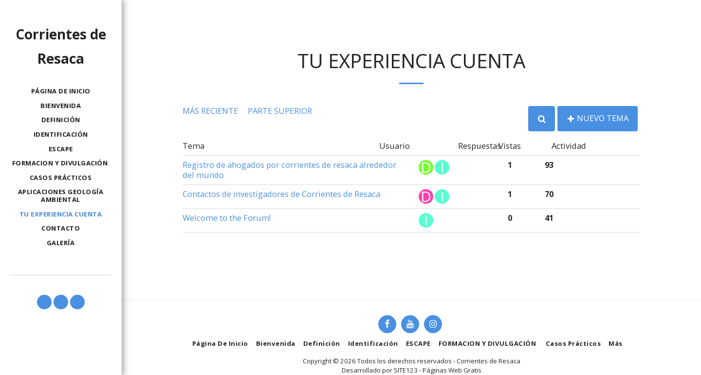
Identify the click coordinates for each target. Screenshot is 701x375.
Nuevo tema (597, 118)
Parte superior (280, 110)
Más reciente (210, 110)
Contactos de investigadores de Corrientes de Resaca (281, 193)
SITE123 (406, 370)
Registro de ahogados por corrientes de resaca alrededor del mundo (289, 169)
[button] (44, 302)
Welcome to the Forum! (227, 217)
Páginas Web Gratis (452, 370)
